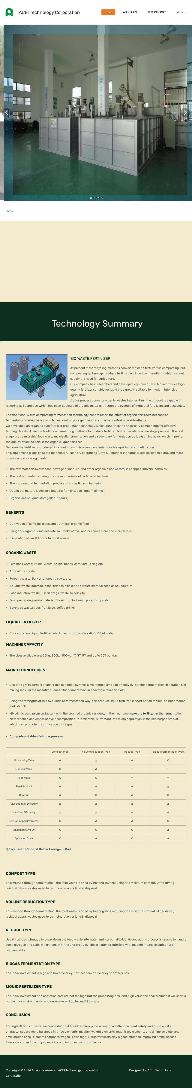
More (181, 12)
